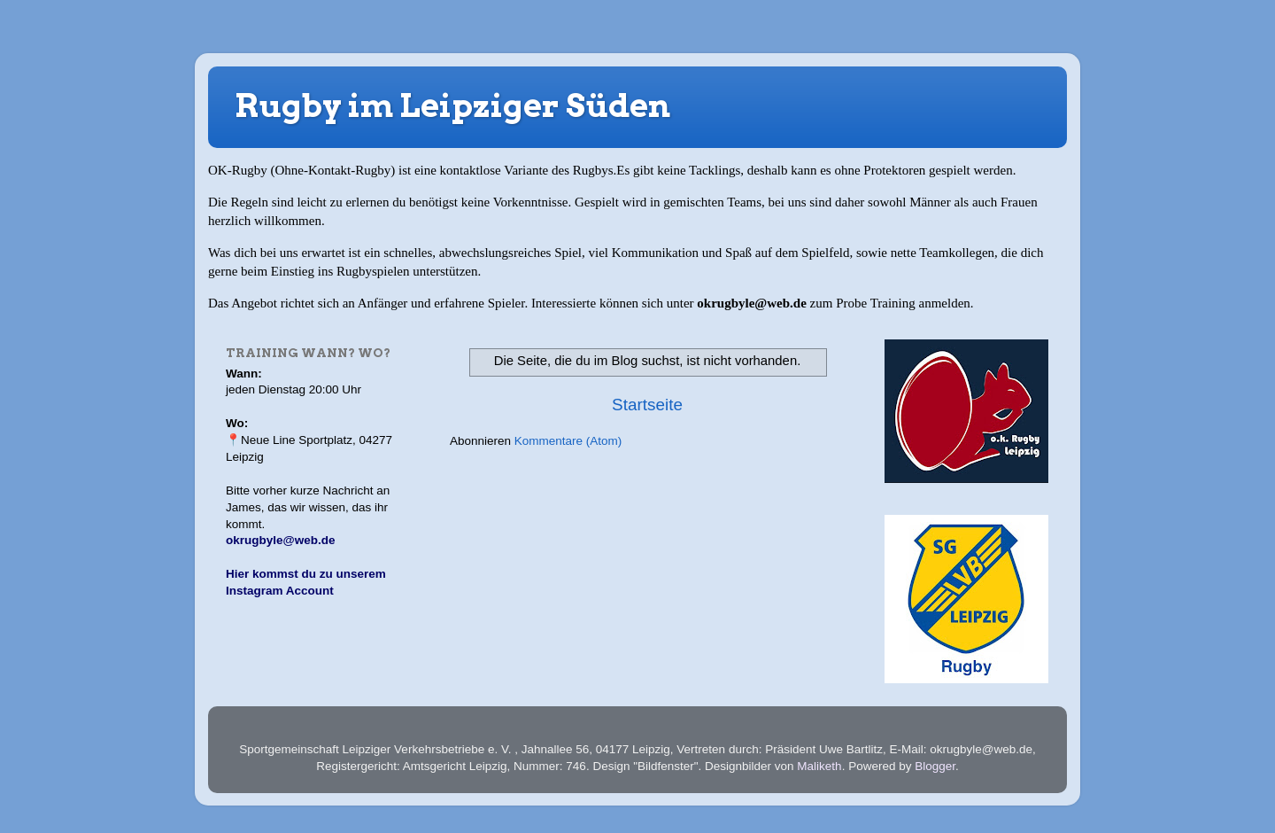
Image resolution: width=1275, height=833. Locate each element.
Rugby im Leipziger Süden (452, 105)
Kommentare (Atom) (568, 441)
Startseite (647, 404)
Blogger (935, 766)
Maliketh (819, 766)
